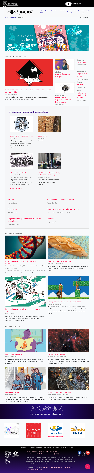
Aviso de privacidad (67, 448)
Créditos (46, 464)
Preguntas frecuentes (35, 448)
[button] (87, 11)
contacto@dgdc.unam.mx (34, 469)
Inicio (41, 12)
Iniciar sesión (83, 12)
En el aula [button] (54, 11)
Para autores (47, 448)
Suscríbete (63, 11)
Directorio (24, 448)
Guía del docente (16, 188)
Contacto (77, 11)
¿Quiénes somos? (69, 12)
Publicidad (56, 448)
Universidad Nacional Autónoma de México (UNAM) (41, 452)
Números (47, 11)
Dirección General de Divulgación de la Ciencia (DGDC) (42, 454)
